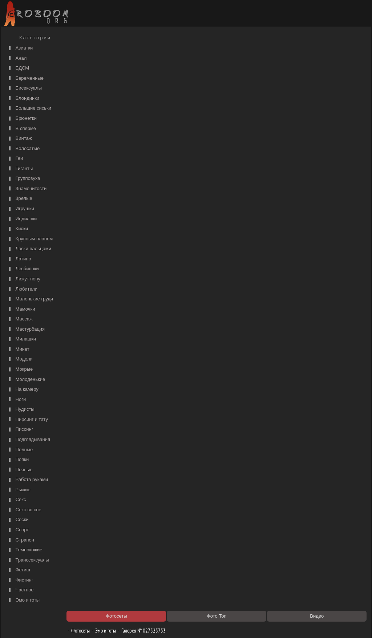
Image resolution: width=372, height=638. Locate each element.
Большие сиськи (29, 108)
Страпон (20, 540)
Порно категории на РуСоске (247, 64)
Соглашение (103, 624)
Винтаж (19, 138)
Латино (19, 259)
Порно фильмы (92, 64)
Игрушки (20, 209)
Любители (22, 289)
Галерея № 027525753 (145, 51)
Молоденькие (26, 380)
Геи (15, 158)
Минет (18, 349)
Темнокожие (25, 550)
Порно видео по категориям (105, 540)
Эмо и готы (23, 600)
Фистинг (20, 580)
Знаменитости (26, 189)
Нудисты (21, 409)
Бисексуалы (24, 88)
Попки (18, 460)
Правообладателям (69, 624)
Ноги (16, 400)
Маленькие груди (30, 299)
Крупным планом (30, 239)
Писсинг (20, 429)
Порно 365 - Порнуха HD (242, 547)
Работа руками (27, 480)
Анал (17, 58)
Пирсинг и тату (27, 420)
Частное (20, 590)
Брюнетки (22, 118)
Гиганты (20, 169)
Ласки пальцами (29, 249)
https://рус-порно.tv (236, 540)
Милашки (21, 339)
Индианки (22, 219)
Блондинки (23, 98)
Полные (20, 450)
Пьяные (20, 470)
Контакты (128, 624)
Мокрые (20, 369)
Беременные (25, 78)
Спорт (18, 530)
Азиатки (20, 48)
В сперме (21, 129)
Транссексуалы (28, 560)
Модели (20, 359)
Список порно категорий (101, 71)
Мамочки (21, 309)
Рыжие (19, 490)
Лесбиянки (23, 269)
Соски (18, 520)
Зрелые (19, 199)
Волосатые (23, 149)
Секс (16, 500)
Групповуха (23, 179)
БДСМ (18, 68)
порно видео (230, 71)
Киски (17, 229)
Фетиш (18, 570)
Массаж (20, 319)
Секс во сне (24, 510)
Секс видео (88, 547)
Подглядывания (28, 440)
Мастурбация (26, 329)
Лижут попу (23, 279)
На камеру (23, 389)
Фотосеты (82, 51)
